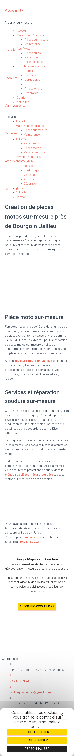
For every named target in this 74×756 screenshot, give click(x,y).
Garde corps (32, 79)
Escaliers (30, 75)
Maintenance (33, 44)
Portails (29, 70)
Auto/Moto (24, 48)
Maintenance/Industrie (31, 35)
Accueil (21, 30)
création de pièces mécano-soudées (29, 474)
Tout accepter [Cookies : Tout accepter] (37, 732)
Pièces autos (33, 53)
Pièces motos (33, 57)
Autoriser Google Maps (37, 606)
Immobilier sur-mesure (31, 66)
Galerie (21, 97)
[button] (37, 117)
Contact (22, 106)
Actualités (23, 102)
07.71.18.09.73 (29, 541)
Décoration (31, 93)
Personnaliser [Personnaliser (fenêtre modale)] (36, 748)
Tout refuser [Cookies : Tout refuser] (37, 740)
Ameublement (33, 88)
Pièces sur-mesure (36, 39)
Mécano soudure (35, 61)
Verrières (30, 84)
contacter (30, 537)
